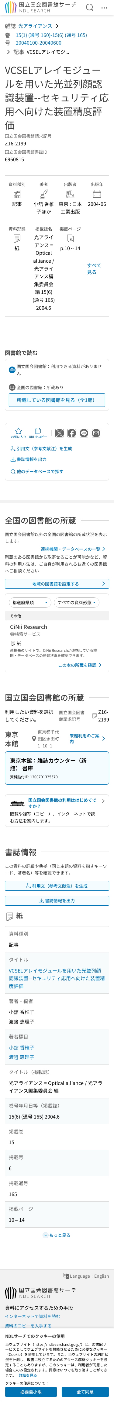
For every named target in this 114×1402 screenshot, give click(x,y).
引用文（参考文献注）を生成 (41, 448)
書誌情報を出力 (28, 459)
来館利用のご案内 (88, 738)
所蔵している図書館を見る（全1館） (57, 399)
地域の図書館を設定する (70, 583)
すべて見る (94, 268)
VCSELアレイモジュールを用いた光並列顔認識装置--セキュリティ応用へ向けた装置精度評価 (57, 978)
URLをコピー (38, 433)
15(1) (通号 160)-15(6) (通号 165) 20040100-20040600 (51, 38)
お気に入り (18, 433)
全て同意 (85, 1392)
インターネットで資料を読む (32, 1316)
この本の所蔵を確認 (81, 665)
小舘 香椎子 (21, 1047)
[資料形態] (76, 602)
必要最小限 (31, 1392)
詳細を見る (28, 1375)
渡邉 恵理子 (21, 1057)
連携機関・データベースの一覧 (74, 549)
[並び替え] (30, 602)
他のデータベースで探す (37, 471)
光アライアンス (35, 25)
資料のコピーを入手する (28, 1326)
